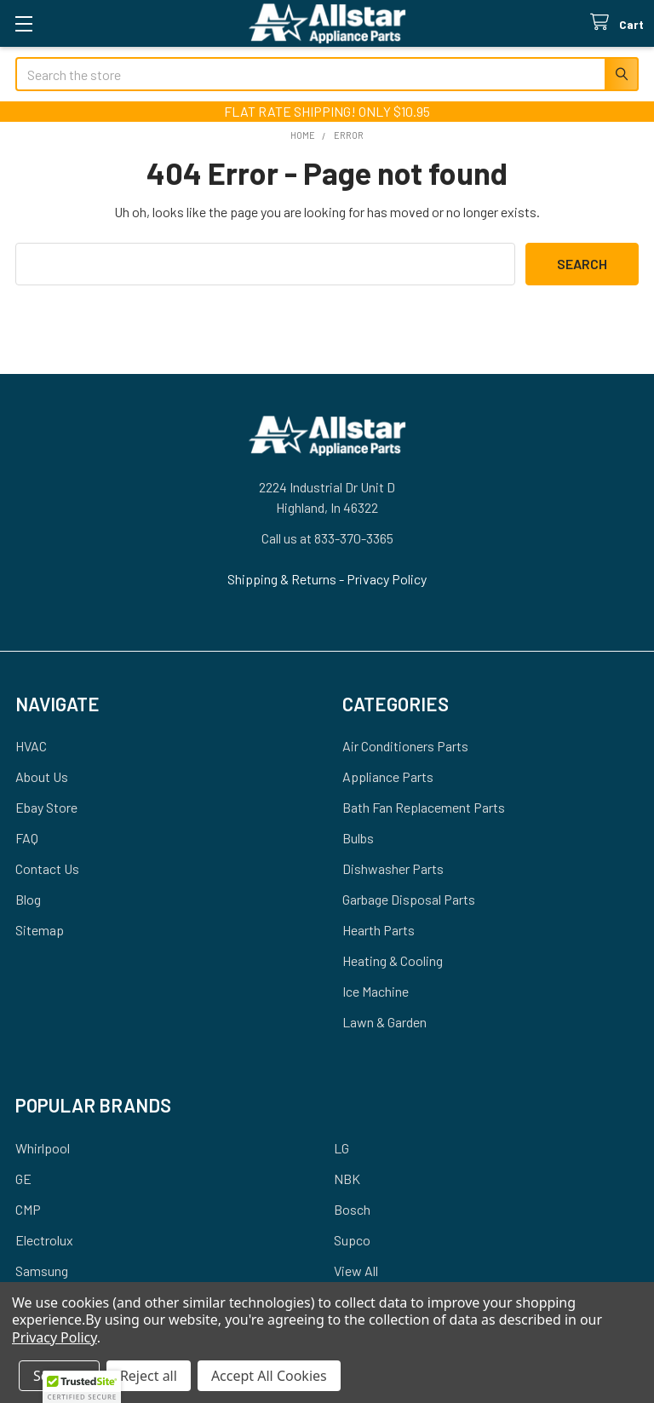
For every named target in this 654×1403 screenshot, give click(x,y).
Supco (352, 1240)
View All (356, 1270)
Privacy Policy (387, 579)
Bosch (352, 1209)
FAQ (26, 838)
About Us (41, 776)
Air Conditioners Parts (405, 746)
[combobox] (327, 74)
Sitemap (39, 930)
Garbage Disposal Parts (408, 899)
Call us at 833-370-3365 (327, 538)
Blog (28, 899)
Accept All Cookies (269, 1375)
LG (341, 1148)
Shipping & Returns (283, 579)
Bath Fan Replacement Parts (423, 807)
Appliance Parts (387, 776)
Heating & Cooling (392, 960)
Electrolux (44, 1240)
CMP (28, 1209)
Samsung (41, 1270)
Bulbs (358, 838)
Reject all (148, 1375)
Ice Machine (375, 991)
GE (23, 1178)
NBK (347, 1178)
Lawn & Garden (384, 1022)
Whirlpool (42, 1148)
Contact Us (47, 868)
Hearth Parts (378, 930)
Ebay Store (46, 807)
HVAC (31, 746)
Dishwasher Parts (393, 868)
